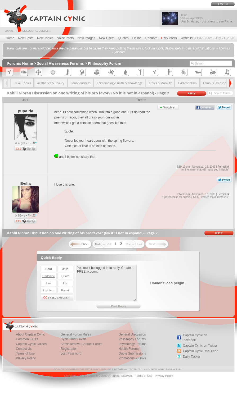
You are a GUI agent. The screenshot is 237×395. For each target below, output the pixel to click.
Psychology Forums (132, 344)
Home (10, 38)
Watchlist (187, 38)
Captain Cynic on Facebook (194, 337)
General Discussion (132, 334)
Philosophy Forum (104, 63)
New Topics (45, 38)
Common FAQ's (27, 339)
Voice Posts (65, 38)
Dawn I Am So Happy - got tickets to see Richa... (207, 18)
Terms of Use (25, 353)
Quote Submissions (132, 353)
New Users (107, 38)
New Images (86, 38)
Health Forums (128, 349)
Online (137, 38)
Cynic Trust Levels (74, 339)
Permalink (223, 166)
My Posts (169, 38)
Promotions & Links (132, 358)
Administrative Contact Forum (81, 344)
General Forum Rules (76, 334)
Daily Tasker (191, 357)
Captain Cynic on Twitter (200, 345)
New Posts (25, 38)
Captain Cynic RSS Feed (200, 351)
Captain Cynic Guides (31, 344)
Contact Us (24, 349)
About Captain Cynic (30, 334)
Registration (69, 349)
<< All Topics (22, 83)
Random (151, 38)
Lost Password (71, 353)
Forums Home (20, 63)
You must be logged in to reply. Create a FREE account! (106, 283)
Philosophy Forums (132, 339)
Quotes (123, 38)
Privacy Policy (26, 358)
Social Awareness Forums (60, 63)
